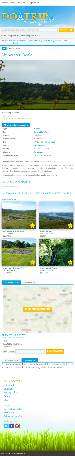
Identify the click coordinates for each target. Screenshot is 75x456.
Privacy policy (10, 392)
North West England (37, 40)
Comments (30, 282)
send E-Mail (39, 145)
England (23, 40)
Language (31, 3)
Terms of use (10, 412)
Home (15, 40)
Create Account (8, 3)
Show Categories (8, 36)
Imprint (8, 389)
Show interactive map (38, 309)
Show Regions (27, 36)
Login (19, 3)
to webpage (39, 152)
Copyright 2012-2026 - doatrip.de (12, 453)
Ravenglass (52, 40)
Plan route (55, 351)
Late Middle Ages (41, 132)
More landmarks (9, 199)
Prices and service (13, 416)
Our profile (9, 385)
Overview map (11, 282)
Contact (8, 396)
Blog (6, 400)
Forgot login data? (13, 409)
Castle (37, 129)
